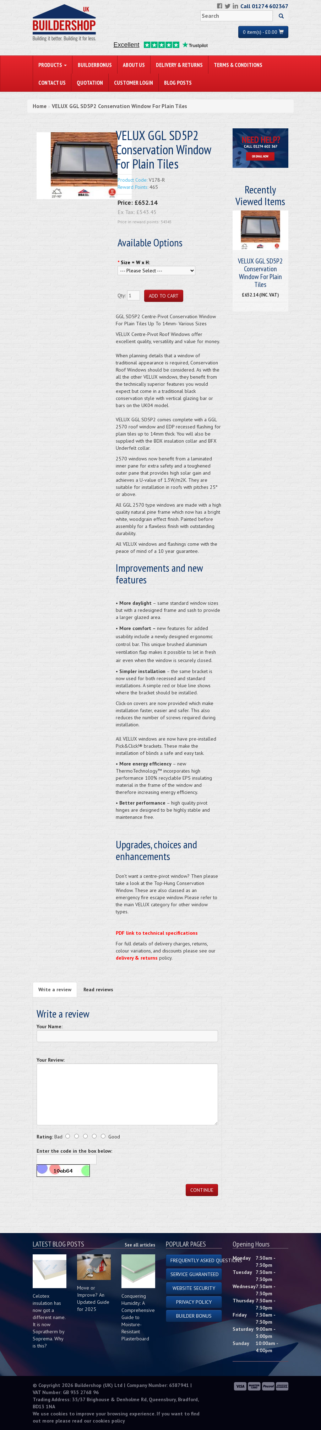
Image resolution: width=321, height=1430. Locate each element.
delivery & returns (137, 958)
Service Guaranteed (194, 1274)
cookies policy (109, 1421)
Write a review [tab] (54, 989)
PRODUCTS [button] (52, 64)
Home (40, 106)
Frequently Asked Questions (196, 1260)
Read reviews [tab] (98, 989)
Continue (201, 1190)
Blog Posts (178, 82)
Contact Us (52, 82)
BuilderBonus (95, 64)
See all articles (140, 1245)
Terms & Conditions (238, 64)
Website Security (194, 1288)
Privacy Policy (194, 1302)
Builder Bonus (194, 1316)
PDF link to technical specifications (157, 933)
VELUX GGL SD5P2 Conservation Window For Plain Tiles (119, 106)
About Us (134, 64)
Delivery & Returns (179, 64)
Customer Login (133, 82)
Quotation (90, 82)
